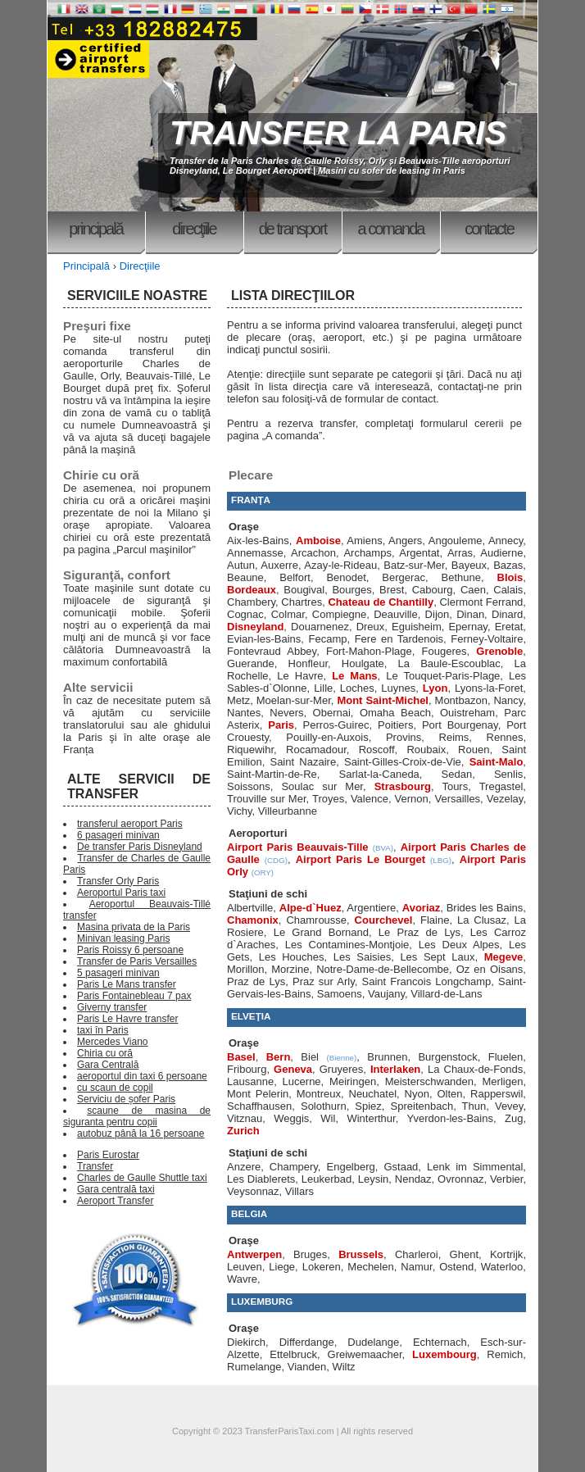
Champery (294, 1167)
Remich (505, 1354)
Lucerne (302, 1081)
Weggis (291, 1118)
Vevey (509, 1106)
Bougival (303, 590)
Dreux (370, 626)
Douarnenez (320, 626)
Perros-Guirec (336, 725)
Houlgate (363, 663)
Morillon (246, 969)
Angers (405, 540)
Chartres (301, 602)
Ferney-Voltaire (487, 639)
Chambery (251, 602)
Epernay (467, 626)
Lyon (435, 688)
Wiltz (343, 1367)
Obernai (332, 712)
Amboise (318, 540)
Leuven (244, 1267)
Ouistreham (467, 712)
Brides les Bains (485, 908)
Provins (403, 737)
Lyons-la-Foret (489, 688)
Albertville (250, 908)
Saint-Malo (496, 762)
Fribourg (246, 1069)
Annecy (505, 540)
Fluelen (506, 1057)
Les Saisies (362, 957)
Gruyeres (341, 1069)
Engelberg (351, 1167)
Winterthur (371, 1118)
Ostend (456, 1267)
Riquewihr (250, 749)
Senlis (508, 774)
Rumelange (254, 1367)
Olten (449, 1094)
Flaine (434, 920)
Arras (460, 553)
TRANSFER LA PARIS (338, 133)
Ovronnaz (460, 1179)
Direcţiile (193, 229)
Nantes (244, 712)
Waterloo (502, 1267)
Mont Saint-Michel (383, 700)
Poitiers (395, 725)
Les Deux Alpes (459, 944)
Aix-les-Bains (258, 540)
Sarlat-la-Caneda (379, 774)
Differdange (306, 1342)
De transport (293, 229)
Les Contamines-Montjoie (347, 944)
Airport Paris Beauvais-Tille (298, 847)
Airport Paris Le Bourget (360, 859)
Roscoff (377, 749)
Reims (454, 737)
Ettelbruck (293, 1354)
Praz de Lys (256, 981)
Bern (278, 1057)
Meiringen (352, 1081)
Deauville (395, 614)
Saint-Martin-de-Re (272, 774)
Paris (281, 725)
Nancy (508, 700)
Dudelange (373, 1342)
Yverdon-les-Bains (449, 1118)
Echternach (440, 1342)
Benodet (345, 577)
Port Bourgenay (460, 725)
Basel (241, 1057)
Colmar (288, 614)
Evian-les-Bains (264, 639)
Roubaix (426, 749)
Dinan (470, 614)
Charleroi (416, 1254)
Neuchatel (373, 1094)
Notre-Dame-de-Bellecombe (382, 969)
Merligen (503, 1081)
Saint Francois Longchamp (427, 981)
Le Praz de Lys (419, 932)
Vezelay (505, 799)
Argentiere (371, 908)
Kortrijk (506, 1254)
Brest (391, 590)
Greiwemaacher (365, 1354)
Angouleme (456, 540)
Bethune (461, 577)
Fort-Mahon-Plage (369, 651)
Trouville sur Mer (266, 799)
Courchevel (384, 920)
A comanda (391, 229)
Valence (369, 799)
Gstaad (400, 1167)
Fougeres (444, 651)
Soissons (248, 786)
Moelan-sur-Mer (293, 700)
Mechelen (370, 1267)
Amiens (364, 540)
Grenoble (499, 651)
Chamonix (253, 920)
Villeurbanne (287, 811)
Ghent (464, 1254)
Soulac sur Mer (322, 786)
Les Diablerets (261, 1179)
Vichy (239, 811)
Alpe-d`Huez (310, 908)
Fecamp (328, 639)
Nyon (417, 1094)
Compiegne (339, 614)
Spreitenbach (422, 1106)
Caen (473, 590)
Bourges (351, 590)
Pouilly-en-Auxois (327, 737)
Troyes (328, 799)
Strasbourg (402, 786)
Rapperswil (496, 1094)
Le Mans (354, 676)
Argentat (419, 553)
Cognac (245, 614)
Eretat (509, 626)
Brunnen (387, 1057)
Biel (310, 1057)
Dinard (507, 614)
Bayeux (469, 565)
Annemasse (255, 553)
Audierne (501, 553)
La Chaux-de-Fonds (475, 1069)
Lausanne (250, 1081)
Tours (455, 786)
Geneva (293, 1069)
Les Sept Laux (437, 957)
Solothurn (324, 1106)
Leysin (373, 1179)
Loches (357, 688)
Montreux (319, 1094)
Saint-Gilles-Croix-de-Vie (402, 762)
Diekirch (246, 1342)
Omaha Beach (395, 712)
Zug (514, 1118)
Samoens (339, 994)
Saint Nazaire (303, 762)
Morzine (290, 969)
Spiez (368, 1106)
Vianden (307, 1367)
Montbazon (461, 700)
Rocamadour (316, 749)
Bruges (310, 1254)
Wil (327, 1118)
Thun (474, 1106)
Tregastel (501, 786)
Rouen (473, 749)
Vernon (412, 799)
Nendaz (413, 1179)
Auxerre (279, 565)
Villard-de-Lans (446, 994)
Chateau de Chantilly (380, 602)
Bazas (508, 565)
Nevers (286, 712)
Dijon (437, 614)
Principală (96, 229)
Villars (299, 1191)
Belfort (295, 577)
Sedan (457, 774)
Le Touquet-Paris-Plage (443, 676)
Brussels (360, 1254)
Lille (323, 688)
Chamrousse (316, 920)
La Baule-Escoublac (449, 663)
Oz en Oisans (490, 969)
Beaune (245, 577)
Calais (508, 590)
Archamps (367, 553)
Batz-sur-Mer (413, 565)
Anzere (244, 1167)
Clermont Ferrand (481, 602)
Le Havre (300, 676)
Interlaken (395, 1069)
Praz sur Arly (323, 981)
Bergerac (403, 577)
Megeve (504, 957)
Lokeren (321, 1267)
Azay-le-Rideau (340, 565)
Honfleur (308, 663)
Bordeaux (251, 590)
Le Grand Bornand (321, 932)
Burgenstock (447, 1057)
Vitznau (244, 1118)
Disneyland (255, 626)
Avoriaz (421, 908)
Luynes (398, 688)
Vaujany (386, 994)
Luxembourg (444, 1354)
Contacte (489, 229)
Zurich (243, 1130)
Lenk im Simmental (475, 1167)
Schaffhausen (259, 1106)
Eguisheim (417, 626)
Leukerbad (326, 1179)
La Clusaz (481, 920)
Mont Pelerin (257, 1094)
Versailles (457, 799)
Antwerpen (254, 1254)
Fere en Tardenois (399, 639)
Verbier (506, 1179)
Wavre (242, 1279)
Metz (238, 700)
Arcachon (313, 553)
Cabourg (432, 590)
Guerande (250, 663)
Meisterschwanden (429, 1081)
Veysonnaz (253, 1191)
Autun (241, 565)
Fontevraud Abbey (271, 651)
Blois (510, 577)
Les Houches (291, 957)
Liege (282, 1267)
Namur (416, 1267)
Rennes (505, 737)
